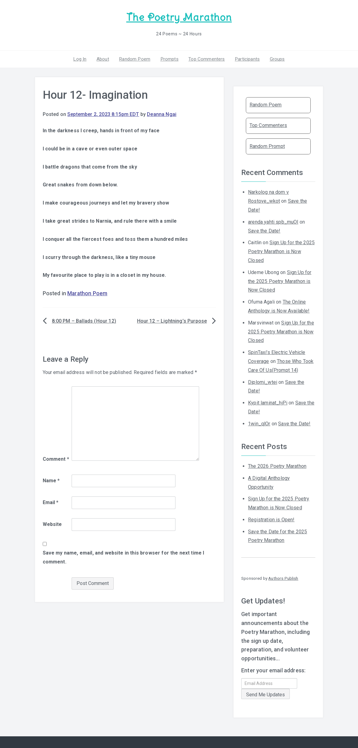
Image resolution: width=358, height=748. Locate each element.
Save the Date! (264, 230)
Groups (274, 58)
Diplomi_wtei (262, 381)
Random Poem (135, 58)
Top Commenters (205, 58)
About (104, 58)
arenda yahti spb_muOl (273, 221)
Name (51, 480)
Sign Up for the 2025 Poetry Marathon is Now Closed (281, 251)
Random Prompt (267, 145)
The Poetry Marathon (179, 17)
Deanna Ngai (161, 114)
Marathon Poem (87, 293)
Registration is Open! (271, 519)
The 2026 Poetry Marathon (277, 465)
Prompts (169, 58)
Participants (245, 58)
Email (51, 501)
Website (52, 523)
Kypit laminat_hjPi (267, 402)
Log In (82, 58)
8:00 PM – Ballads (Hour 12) (84, 320)
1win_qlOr (259, 423)
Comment (56, 458)
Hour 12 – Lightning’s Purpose (172, 320)
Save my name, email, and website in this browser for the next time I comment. (123, 556)
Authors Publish (283, 577)
